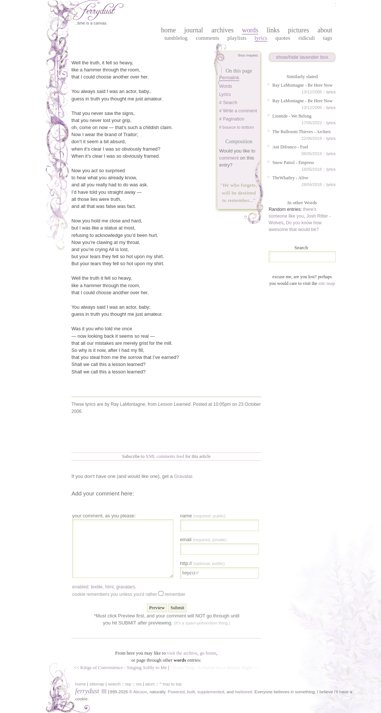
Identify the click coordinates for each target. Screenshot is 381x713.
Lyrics (260, 38)
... (251, 200)
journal (193, 30)
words (250, 30)
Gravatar (183, 476)
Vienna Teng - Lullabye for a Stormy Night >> (214, 667)
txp (128, 684)
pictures (298, 30)
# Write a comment (238, 110)
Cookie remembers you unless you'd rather (128, 594)
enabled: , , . (104, 587)
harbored (243, 692)
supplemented (210, 692)
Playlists (236, 38)
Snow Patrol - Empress (293, 162)
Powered (176, 692)
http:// (202, 563)
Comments (207, 38)
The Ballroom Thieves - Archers (301, 131)
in (292, 692)
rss (139, 684)
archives (222, 30)
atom (150, 684)
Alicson (140, 692)
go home (208, 653)
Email (203, 539)
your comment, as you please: (104, 515)
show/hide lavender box (302, 57)
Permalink (229, 77)
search (114, 684)
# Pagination (231, 119)
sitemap (96, 684)
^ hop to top (171, 684)
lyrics (331, 92)
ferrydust (87, 691)
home (168, 30)
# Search (228, 102)
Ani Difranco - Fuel (290, 147)
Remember (174, 594)
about (324, 30)
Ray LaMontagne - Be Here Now (302, 85)
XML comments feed (164, 456)
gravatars (125, 587)
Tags (327, 38)
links (273, 30)
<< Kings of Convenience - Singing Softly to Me (120, 667)
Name (202, 515)
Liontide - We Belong (291, 116)
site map (326, 283)
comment (229, 158)
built (191, 692)
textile (97, 587)
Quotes (282, 38)
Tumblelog (176, 38)
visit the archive (182, 653)
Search (301, 247)
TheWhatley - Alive (290, 177)
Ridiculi (306, 38)
